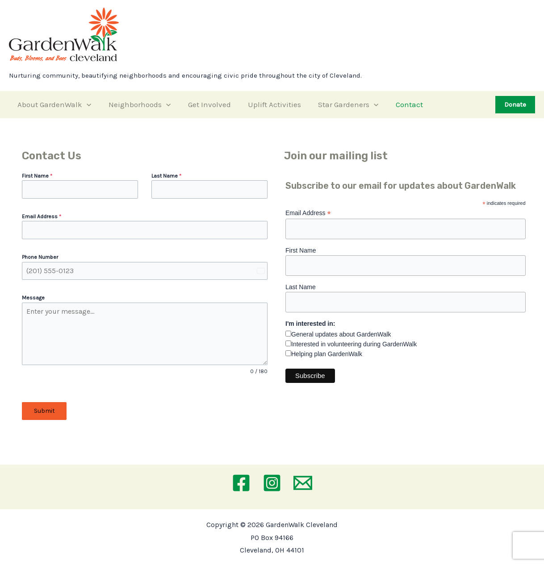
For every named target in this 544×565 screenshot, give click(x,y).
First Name (37, 176)
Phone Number (40, 257)
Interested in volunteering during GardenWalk (354, 344)
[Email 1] (302, 483)
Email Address (41, 216)
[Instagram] (272, 483)
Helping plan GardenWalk (326, 353)
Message (33, 298)
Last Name (166, 176)
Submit (44, 411)
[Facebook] (241, 483)
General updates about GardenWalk (341, 334)
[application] (85, 104)
